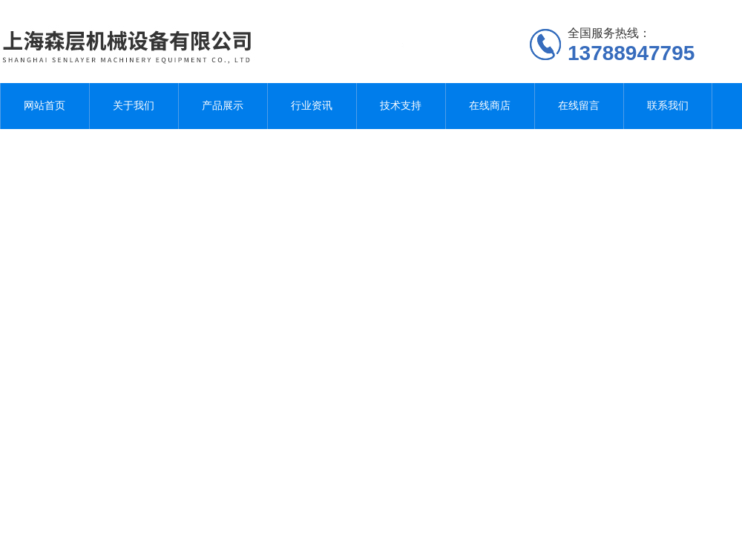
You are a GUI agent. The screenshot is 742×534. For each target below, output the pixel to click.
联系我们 (668, 105)
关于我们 (133, 105)
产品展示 (222, 105)
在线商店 (489, 105)
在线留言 (579, 105)
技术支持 (400, 105)
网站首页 (44, 105)
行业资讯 (311, 105)
